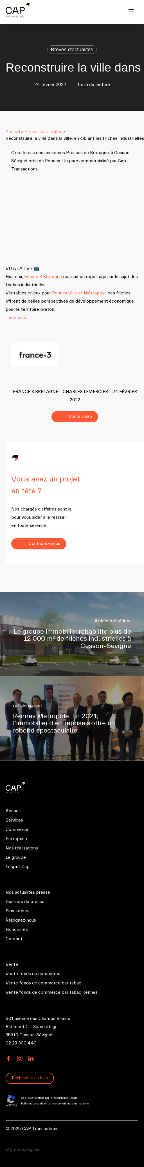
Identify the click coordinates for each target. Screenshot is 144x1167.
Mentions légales (23, 1149)
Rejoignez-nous (21, 920)
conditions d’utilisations (73, 1103)
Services (14, 820)
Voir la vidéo (80, 416)
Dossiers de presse (25, 901)
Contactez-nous (44, 543)
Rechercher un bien (30, 1078)
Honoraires (17, 929)
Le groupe (16, 857)
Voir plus (17, 317)
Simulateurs (18, 910)
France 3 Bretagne (43, 276)
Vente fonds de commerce (33, 973)
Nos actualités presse (28, 892)
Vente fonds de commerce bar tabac (43, 983)
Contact (14, 938)
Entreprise (16, 838)
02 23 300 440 (21, 1043)
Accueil (13, 131)
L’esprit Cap (18, 866)
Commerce (17, 829)
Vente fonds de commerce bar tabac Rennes (52, 992)
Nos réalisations (22, 848)
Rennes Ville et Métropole (79, 293)
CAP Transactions (20, 787)
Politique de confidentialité (38, 1103)
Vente (12, 964)
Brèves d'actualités (72, 49)
